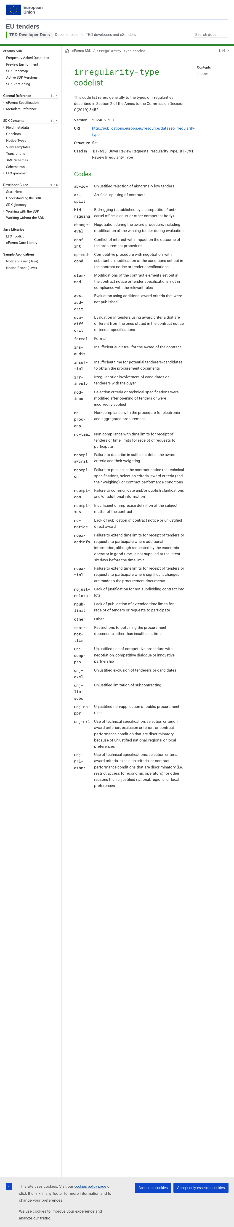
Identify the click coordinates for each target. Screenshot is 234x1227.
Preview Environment (22, 64)
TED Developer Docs (29, 34)
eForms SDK (12, 51)
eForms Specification (22, 103)
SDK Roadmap (17, 71)
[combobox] (211, 35)
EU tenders (23, 26)
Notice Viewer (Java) (22, 261)
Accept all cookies (153, 1188)
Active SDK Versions (22, 77)
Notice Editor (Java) (21, 268)
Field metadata (17, 127)
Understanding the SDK (23, 198)
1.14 (221, 51)
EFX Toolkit (15, 236)
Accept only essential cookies (201, 1188)
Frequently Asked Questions (27, 58)
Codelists (13, 134)
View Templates (18, 147)
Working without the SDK (25, 218)
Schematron (15, 167)
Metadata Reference (21, 109)
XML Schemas (17, 160)
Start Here (14, 192)
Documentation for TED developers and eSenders (95, 35)
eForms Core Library (21, 243)
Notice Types (16, 141)
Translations (15, 154)
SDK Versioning (18, 84)
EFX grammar (16, 173)
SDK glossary (16, 205)
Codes (203, 74)
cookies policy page (90, 1186)
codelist (121, 51)
